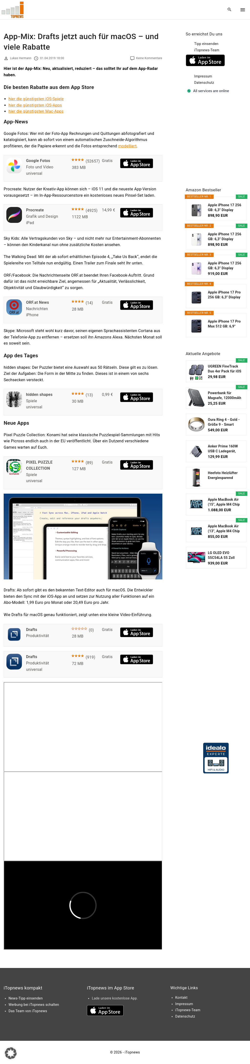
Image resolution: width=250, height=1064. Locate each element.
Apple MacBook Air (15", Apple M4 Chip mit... (224, 502)
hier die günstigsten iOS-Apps (35, 105)
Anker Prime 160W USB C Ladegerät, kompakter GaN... (223, 449)
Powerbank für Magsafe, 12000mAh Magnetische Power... (224, 395)
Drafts (31, 629)
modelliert (127, 146)
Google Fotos (38, 160)
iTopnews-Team (206, 50)
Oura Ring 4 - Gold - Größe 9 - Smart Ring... (224, 422)
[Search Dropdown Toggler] (229, 9)
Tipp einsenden (206, 44)
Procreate (35, 210)
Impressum (203, 76)
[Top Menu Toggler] (242, 9)
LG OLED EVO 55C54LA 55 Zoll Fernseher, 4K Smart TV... (224, 555)
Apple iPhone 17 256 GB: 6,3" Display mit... (224, 207)
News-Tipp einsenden (26, 998)
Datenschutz (204, 83)
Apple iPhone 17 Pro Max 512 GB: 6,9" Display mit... (224, 324)
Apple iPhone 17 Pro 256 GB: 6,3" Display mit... (224, 295)
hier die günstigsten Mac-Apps (36, 111)
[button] (10, 1053)
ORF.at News (37, 302)
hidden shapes (39, 394)
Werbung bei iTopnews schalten (34, 1005)
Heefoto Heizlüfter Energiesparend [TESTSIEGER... (223, 475)
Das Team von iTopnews (28, 1011)
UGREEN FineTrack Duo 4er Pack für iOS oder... (224, 369)
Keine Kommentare (149, 58)
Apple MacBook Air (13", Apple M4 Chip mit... (224, 528)
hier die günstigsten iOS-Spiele (36, 99)
